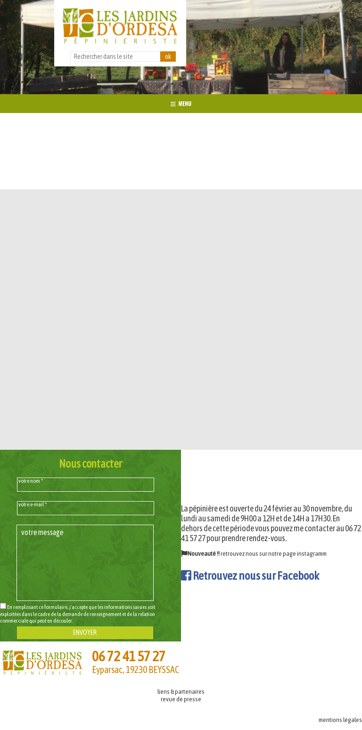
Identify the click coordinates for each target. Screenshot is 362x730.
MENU (181, 103)
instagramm (312, 553)
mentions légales (340, 719)
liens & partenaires (181, 691)
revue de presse (181, 699)
